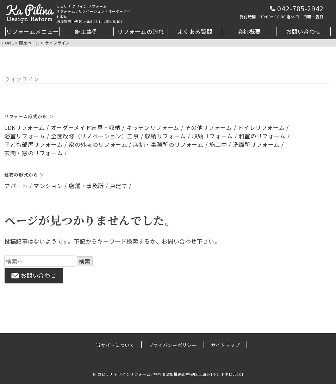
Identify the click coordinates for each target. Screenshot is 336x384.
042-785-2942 (281, 12)
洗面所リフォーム (256, 144)
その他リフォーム (208, 127)
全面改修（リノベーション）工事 (95, 136)
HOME (8, 43)
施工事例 (86, 31)
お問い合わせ (303, 31)
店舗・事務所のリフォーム (168, 144)
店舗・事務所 (86, 185)
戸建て (118, 185)
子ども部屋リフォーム (33, 144)
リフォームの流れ (140, 31)
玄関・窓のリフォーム (33, 153)
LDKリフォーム (24, 127)
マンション (48, 185)
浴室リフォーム (24, 136)
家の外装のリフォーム (98, 144)
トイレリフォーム (261, 127)
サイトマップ (225, 344)
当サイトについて (115, 344)
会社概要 (249, 31)
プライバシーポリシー (173, 344)
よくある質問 (195, 31)
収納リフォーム (165, 136)
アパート (16, 185)
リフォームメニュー (32, 31)
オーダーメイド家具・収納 (86, 127)
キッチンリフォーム (152, 127)
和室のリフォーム (262, 136)
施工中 (218, 144)
